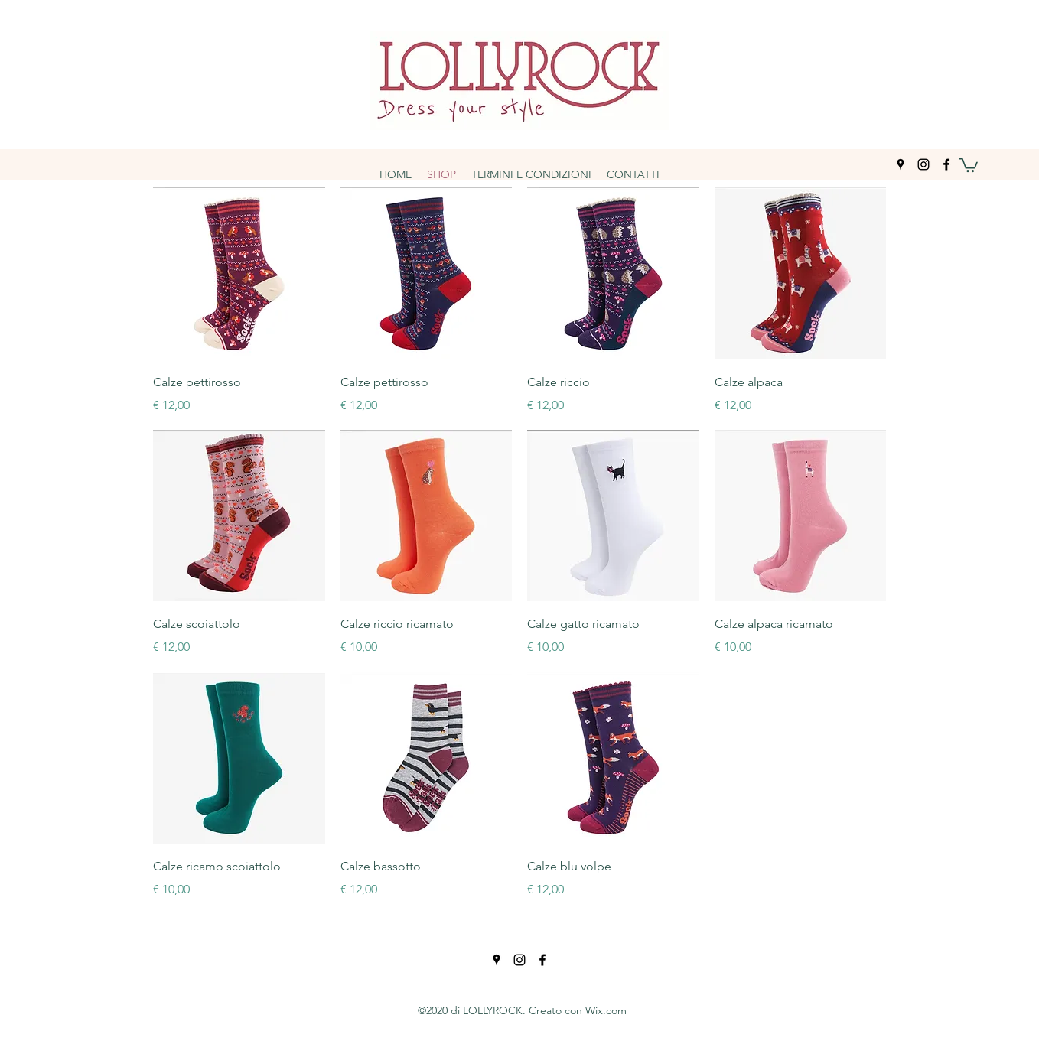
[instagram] (923, 164)
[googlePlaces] (900, 164)
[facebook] (946, 164)
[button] (968, 164)
